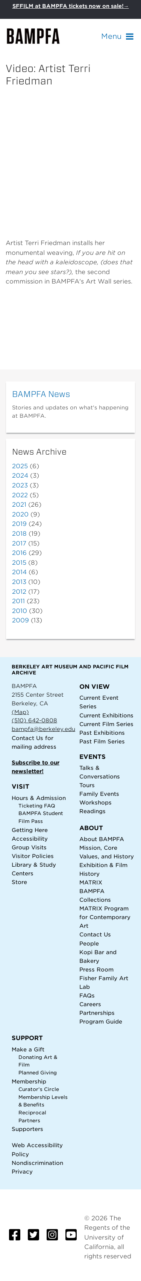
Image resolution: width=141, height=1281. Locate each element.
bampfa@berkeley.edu (43, 729)
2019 (19, 523)
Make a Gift (28, 1049)
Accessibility (30, 838)
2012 (19, 591)
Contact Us (27, 738)
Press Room (96, 969)
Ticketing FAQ (36, 806)
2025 (20, 466)
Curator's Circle (38, 1089)
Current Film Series (106, 724)
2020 (20, 514)
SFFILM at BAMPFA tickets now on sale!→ (70, 6)
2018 (19, 533)
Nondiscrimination (37, 1163)
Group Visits (29, 847)
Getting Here (30, 830)
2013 (19, 581)
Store (19, 882)
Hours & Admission (39, 798)
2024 (20, 475)
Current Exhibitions (106, 715)
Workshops (95, 802)
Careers (90, 1004)
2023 (20, 485)
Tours (87, 785)
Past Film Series (102, 741)
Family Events (99, 794)
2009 (20, 620)
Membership (29, 1081)
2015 (19, 562)
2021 (19, 504)
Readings (92, 811)
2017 (19, 543)
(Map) (20, 712)
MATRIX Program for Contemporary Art (104, 917)
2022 (20, 495)
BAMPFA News (41, 394)
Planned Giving (37, 1073)
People (89, 943)
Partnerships (97, 1013)
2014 (19, 572)
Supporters (27, 1129)
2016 (19, 552)
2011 (18, 601)
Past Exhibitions (102, 732)
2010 (19, 610)
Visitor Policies (33, 856)
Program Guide (100, 1021)
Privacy (22, 1171)
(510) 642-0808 (34, 720)
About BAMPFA (101, 839)
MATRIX (90, 882)
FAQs (87, 995)
